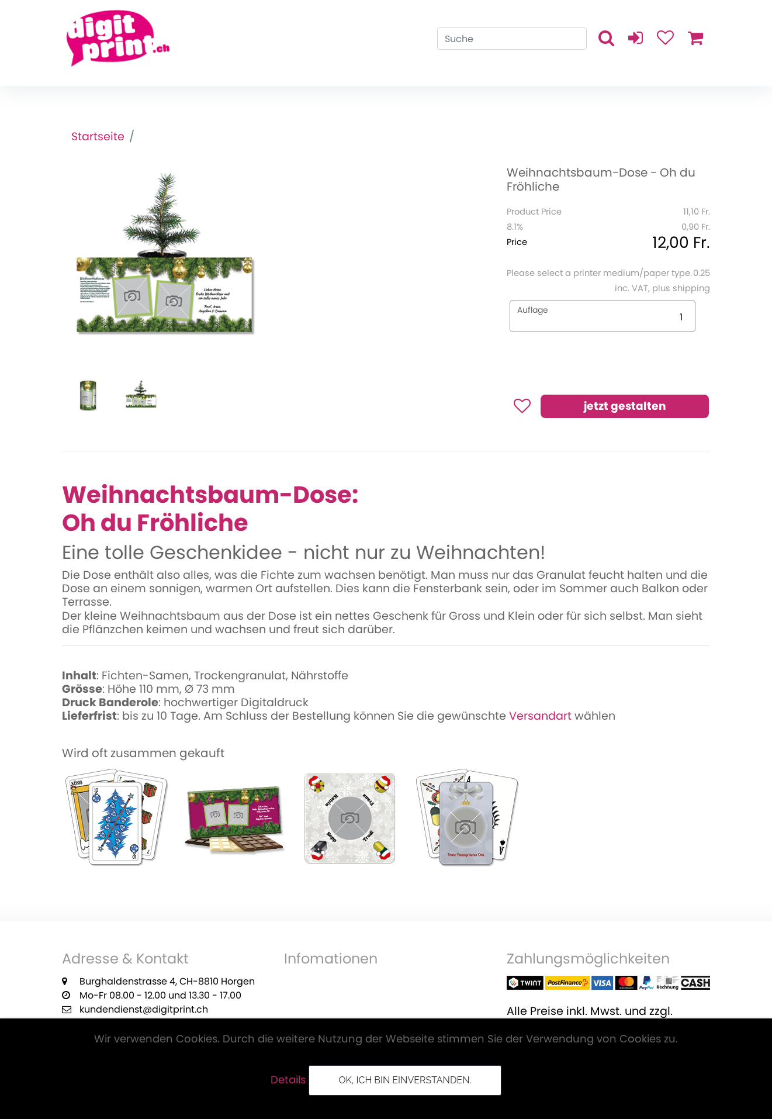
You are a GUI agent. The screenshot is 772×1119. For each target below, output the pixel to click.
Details (288, 1079)
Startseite (97, 136)
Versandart (540, 716)
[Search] (512, 38)
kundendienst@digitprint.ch (143, 1009)
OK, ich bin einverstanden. (404, 1080)
